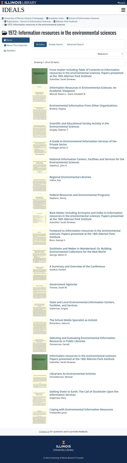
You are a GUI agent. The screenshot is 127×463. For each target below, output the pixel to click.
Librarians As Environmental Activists (73, 373)
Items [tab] (8, 40)
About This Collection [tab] (16, 45)
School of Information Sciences (83, 18)
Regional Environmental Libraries (70, 177)
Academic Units (55, 18)
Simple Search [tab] (56, 44)
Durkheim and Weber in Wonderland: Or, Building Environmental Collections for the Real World (80, 250)
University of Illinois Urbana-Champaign (23, 18)
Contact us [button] (44, 431)
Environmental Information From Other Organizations (83, 105)
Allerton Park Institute (65, 21)
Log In (121, 2)
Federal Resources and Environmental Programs (80, 195)
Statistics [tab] (9, 50)
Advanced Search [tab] (75, 44)
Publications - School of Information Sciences (27, 21)
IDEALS (13, 9)
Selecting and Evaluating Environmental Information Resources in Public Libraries (82, 339)
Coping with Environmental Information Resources (81, 409)
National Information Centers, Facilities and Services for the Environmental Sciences (87, 160)
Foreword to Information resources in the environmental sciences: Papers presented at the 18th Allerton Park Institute (85, 234)
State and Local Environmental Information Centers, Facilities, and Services (82, 303)
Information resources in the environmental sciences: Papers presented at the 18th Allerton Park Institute (83, 357)
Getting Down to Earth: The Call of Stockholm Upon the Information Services (84, 393)
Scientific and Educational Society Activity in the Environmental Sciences (79, 125)
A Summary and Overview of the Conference (77, 266)
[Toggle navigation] (123, 9)
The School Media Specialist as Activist (73, 320)
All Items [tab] (40, 44)
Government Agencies (63, 284)
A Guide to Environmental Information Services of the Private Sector (83, 142)
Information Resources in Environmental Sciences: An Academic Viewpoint (83, 89)
